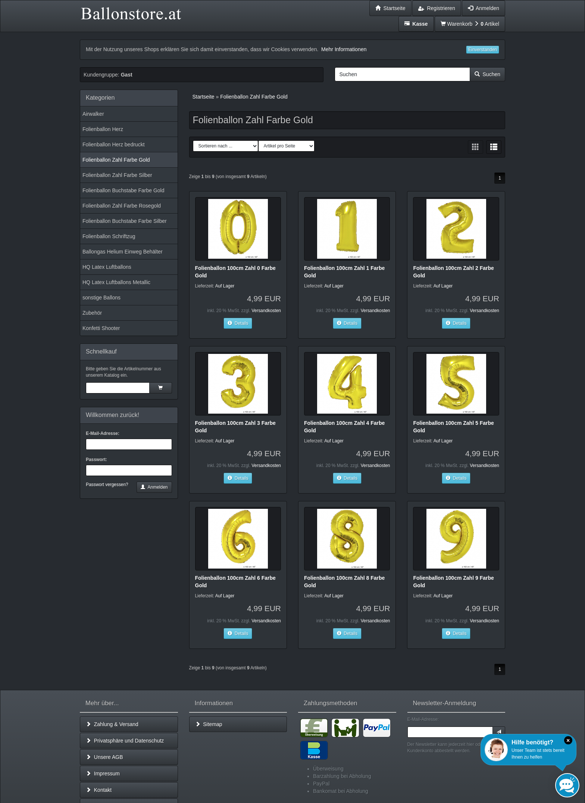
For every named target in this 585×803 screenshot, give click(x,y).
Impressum (103, 773)
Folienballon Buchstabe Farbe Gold (123, 190)
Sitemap (208, 724)
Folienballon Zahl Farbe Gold (116, 160)
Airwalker (93, 114)
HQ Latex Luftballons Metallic (116, 282)
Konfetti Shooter (101, 328)
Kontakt (99, 790)
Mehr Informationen (343, 49)
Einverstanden (482, 49)
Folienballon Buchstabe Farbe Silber (124, 221)
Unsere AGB (104, 757)
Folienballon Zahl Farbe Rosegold (121, 206)
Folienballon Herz (102, 129)
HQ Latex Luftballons (106, 267)
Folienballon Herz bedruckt (113, 144)
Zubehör (92, 313)
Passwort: (96, 459)
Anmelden (154, 487)
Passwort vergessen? (107, 484)
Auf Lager (225, 286)
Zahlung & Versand (112, 724)
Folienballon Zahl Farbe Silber (117, 175)
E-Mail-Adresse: (102, 433)
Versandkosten (266, 310)
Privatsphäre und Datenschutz (125, 741)
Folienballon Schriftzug (108, 236)
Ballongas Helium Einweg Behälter (122, 252)
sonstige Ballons (101, 298)
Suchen (487, 74)
